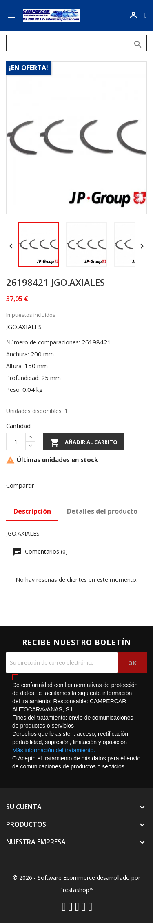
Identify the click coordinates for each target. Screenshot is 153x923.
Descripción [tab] (32, 511)
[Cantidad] (16, 441)
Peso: (13, 389)
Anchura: (17, 354)
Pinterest (88, 484)
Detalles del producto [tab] (102, 511)
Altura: (14, 366)
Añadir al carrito (84, 443)
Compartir (46, 484)
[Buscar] (76, 43)
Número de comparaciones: (43, 342)
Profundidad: (23, 378)
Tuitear (67, 484)
